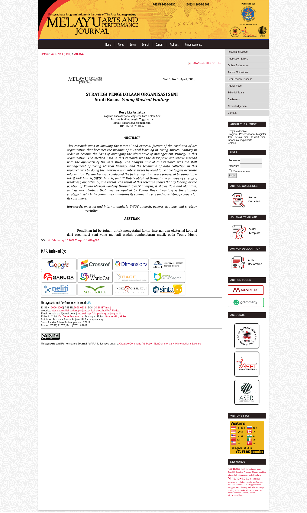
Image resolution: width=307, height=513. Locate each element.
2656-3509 (57, 307)
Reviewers (234, 99)
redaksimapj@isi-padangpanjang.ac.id (99, 313)
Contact (232, 112)
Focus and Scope (238, 51)
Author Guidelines (238, 72)
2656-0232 (80, 307)
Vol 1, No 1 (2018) (61, 53)
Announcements (193, 44)
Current (159, 44)
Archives (174, 44)
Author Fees (235, 85)
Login (133, 44)
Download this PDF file (207, 63)
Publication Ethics (238, 58)
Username (234, 160)
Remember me (241, 171)
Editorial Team (236, 92)
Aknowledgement (237, 106)
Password (233, 165)
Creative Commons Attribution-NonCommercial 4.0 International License (160, 343)
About (121, 44)
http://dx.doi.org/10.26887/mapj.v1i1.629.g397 (73, 240)
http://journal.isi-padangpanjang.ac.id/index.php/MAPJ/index (86, 310)
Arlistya (79, 53)
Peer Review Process (240, 79)
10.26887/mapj (102, 307)
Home (108, 44)
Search (145, 44)
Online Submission (238, 65)
